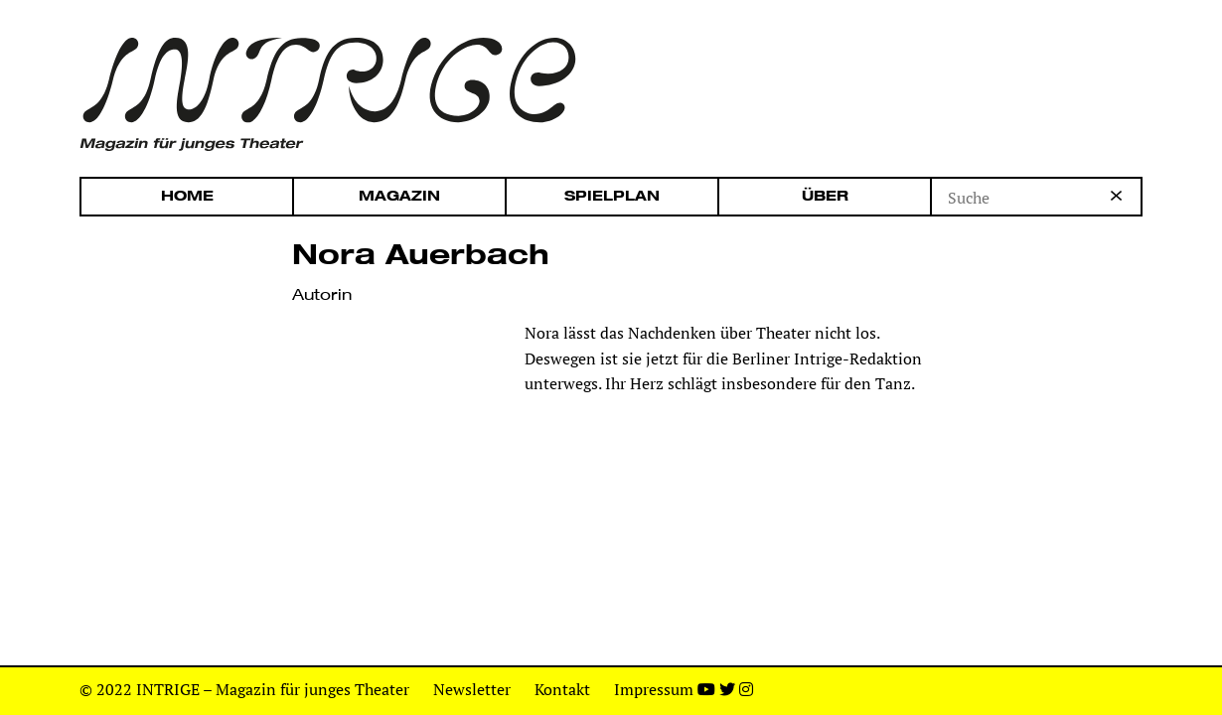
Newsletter (472, 689)
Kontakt (562, 689)
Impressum (653, 689)
